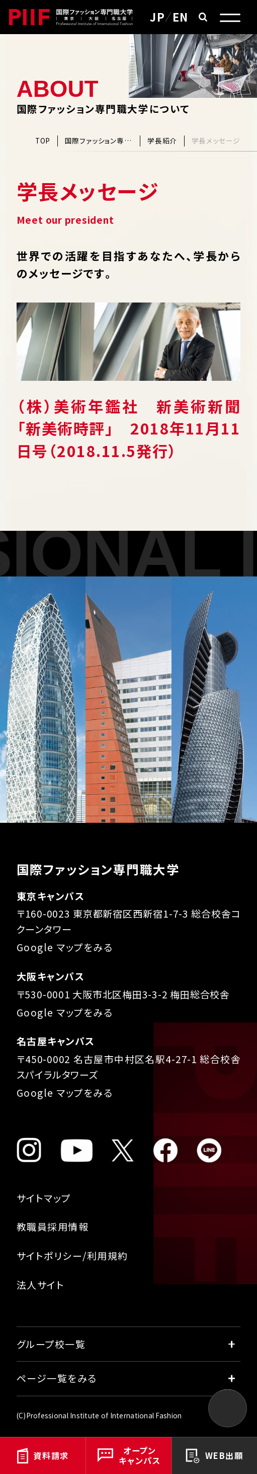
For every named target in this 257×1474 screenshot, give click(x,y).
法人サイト (41, 1284)
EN (181, 17)
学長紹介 (162, 140)
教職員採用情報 (53, 1226)
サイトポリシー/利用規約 (72, 1255)
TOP (42, 140)
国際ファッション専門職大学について (99, 140)
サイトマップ (44, 1198)
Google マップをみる (65, 947)
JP (157, 17)
